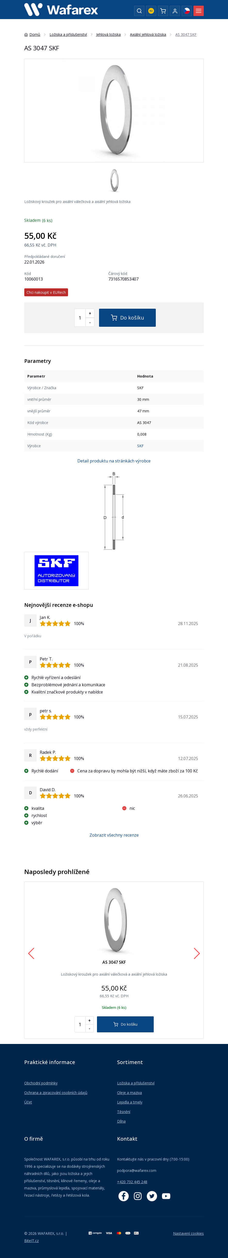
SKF (140, 445)
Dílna (121, 1121)
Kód (27, 273)
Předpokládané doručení (44, 256)
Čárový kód (117, 273)
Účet (28, 1102)
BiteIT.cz (31, 1240)
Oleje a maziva (129, 1092)
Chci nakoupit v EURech (46, 292)
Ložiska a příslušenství (135, 1083)
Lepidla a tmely (129, 1102)
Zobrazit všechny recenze (114, 835)
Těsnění (123, 1111)
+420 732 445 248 (132, 1181)
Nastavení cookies (188, 1233)
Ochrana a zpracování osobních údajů (55, 1092)
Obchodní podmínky (41, 1083)
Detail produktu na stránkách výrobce (114, 461)
